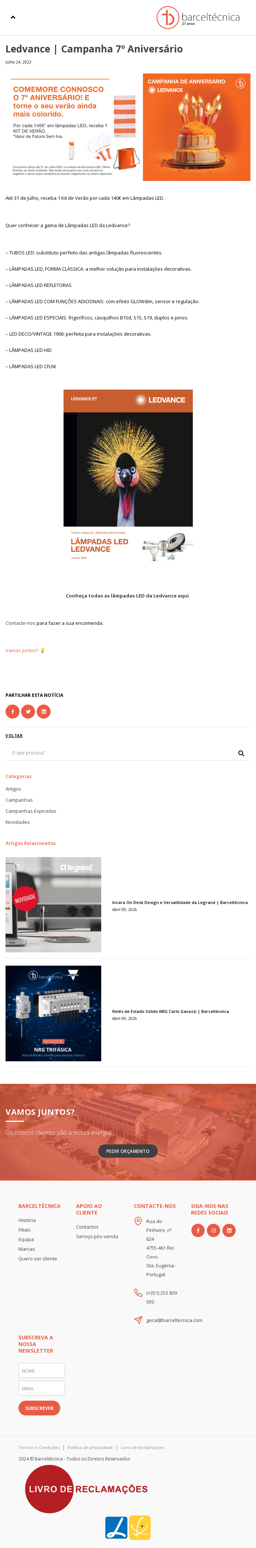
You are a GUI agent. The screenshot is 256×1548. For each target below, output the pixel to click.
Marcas (26, 1249)
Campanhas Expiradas (31, 811)
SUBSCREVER (39, 1408)
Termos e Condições (38, 1447)
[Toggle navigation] (13, 17)
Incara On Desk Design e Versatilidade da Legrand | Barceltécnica (180, 902)
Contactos (87, 1226)
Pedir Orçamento (128, 1151)
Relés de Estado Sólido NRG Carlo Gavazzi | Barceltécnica (170, 1011)
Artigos (13, 788)
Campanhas (19, 800)
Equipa (26, 1239)
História (27, 1220)
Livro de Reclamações (142, 1447)
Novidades (18, 822)
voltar (14, 735)
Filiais (24, 1229)
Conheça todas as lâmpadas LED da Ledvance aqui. (128, 595)
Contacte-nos (20, 623)
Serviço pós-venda (97, 1236)
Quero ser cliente (37, 1258)
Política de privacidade (90, 1447)
